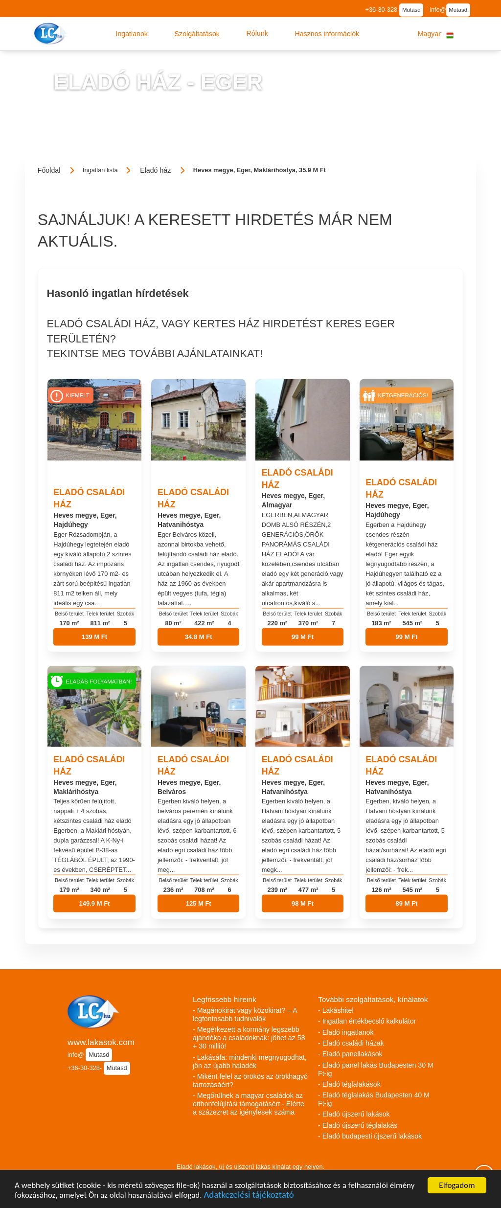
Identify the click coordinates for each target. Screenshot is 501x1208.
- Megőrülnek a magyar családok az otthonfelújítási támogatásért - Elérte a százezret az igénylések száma (248, 1104)
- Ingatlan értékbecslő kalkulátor (367, 1021)
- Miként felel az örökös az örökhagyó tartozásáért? (250, 1080)
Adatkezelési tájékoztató (249, 1195)
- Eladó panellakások (350, 1054)
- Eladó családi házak (351, 1043)
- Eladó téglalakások (349, 1084)
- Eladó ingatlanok (346, 1032)
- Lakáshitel (336, 1010)
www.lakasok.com (101, 1042)
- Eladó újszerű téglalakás (357, 1125)
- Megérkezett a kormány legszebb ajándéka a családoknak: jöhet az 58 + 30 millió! (249, 1038)
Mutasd (411, 10)
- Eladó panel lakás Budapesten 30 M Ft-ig (375, 1069)
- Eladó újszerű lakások (354, 1114)
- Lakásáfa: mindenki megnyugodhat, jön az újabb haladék (250, 1061)
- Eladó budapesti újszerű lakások (370, 1136)
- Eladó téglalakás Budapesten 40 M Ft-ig (374, 1099)
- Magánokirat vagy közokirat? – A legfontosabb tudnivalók (245, 1014)
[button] (131, 34)
